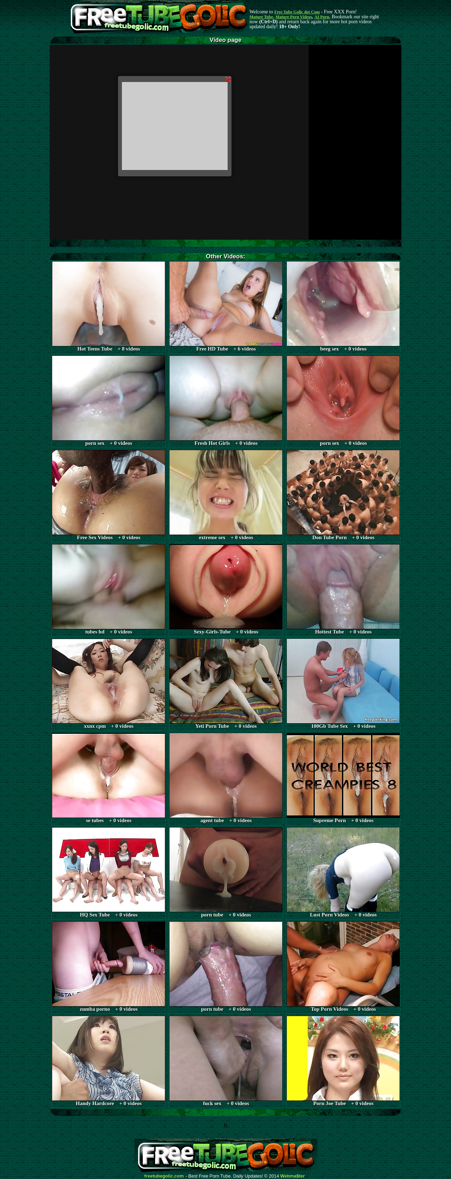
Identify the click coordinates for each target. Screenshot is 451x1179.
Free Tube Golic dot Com (297, 12)
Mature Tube (261, 16)
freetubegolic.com (164, 1176)
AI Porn (322, 16)
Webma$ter (292, 1176)
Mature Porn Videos (294, 16)
